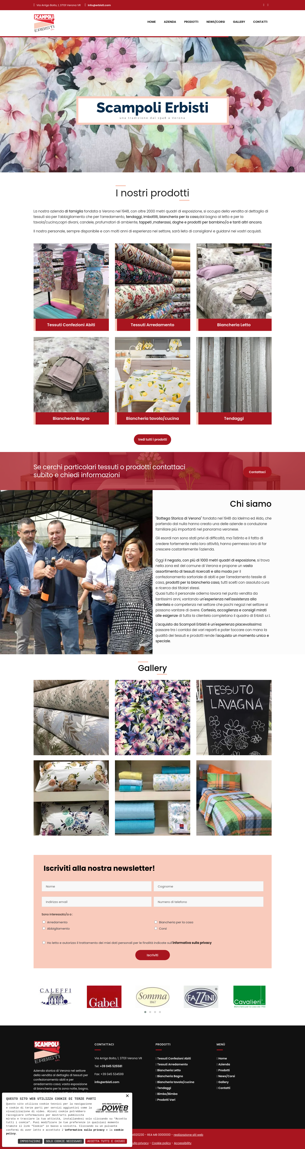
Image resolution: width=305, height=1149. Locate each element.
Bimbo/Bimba (167, 1094)
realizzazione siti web (188, 1135)
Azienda (170, 22)
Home (151, 22)
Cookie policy (161, 1143)
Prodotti (191, 22)
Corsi (163, 928)
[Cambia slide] (145, 1012)
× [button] (127, 1097)
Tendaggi (234, 418)
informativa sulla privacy (192, 943)
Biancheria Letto (234, 325)
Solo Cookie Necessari (64, 1141)
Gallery (239, 22)
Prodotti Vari (165, 1100)
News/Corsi (216, 22)
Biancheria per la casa (176, 922)
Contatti (260, 22)
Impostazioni (30, 1141)
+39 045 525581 (111, 1066)
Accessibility (182, 1143)
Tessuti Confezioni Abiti (71, 325)
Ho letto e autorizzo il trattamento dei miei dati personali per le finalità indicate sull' (129, 943)
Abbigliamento (58, 928)
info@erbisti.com (99, 5)
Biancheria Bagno (71, 418)
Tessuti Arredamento (152, 325)
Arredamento (57, 922)
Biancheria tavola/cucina (152, 418)
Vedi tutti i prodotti (152, 439)
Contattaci (257, 472)
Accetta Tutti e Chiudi (106, 1141)
